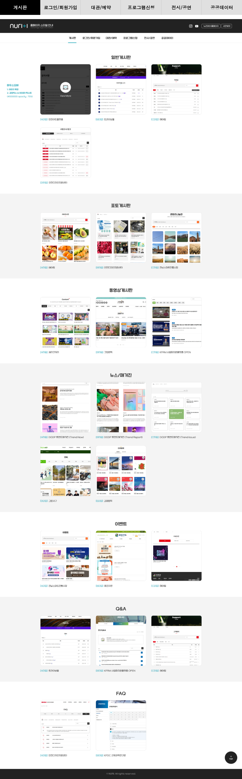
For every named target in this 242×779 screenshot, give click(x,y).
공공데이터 (221, 7)
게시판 (20, 7)
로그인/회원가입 (60, 7)
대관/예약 (101, 7)
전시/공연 (182, 7)
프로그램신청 (141, 7)
